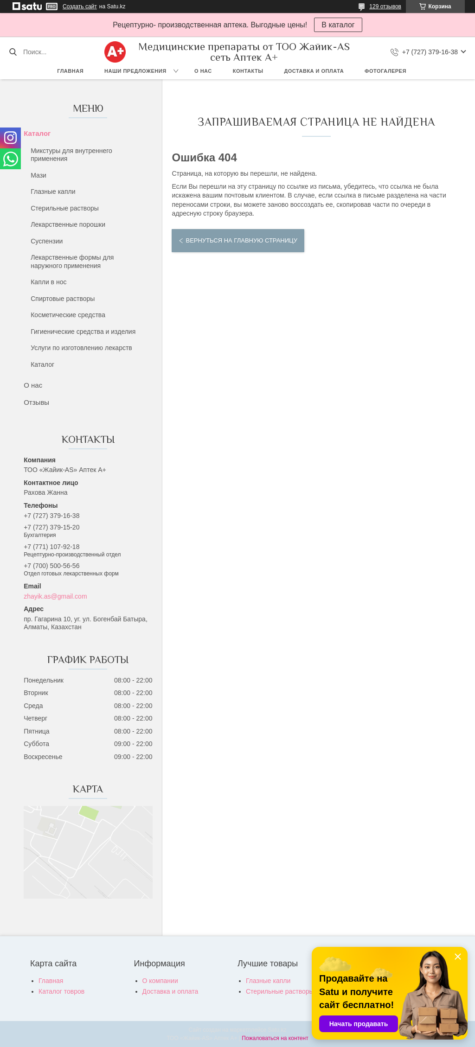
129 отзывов (385, 6)
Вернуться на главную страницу (241, 240)
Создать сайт (80, 6)
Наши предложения (135, 71)
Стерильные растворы (65, 208)
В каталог (337, 25)
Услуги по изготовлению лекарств (81, 347)
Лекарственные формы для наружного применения (72, 261)
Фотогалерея (385, 71)
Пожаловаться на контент (275, 1038)
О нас (203, 71)
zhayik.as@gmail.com (55, 596)
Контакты (248, 71)
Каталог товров (61, 991)
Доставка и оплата (314, 71)
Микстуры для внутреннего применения (71, 155)
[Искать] (12, 51)
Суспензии (47, 241)
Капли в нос (48, 282)
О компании (160, 980)
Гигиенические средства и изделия (83, 331)
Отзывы (36, 402)
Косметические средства (68, 315)
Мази (38, 175)
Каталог (37, 133)
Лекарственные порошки (68, 224)
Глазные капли (53, 191)
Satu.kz (277, 1030)
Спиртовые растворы (63, 298)
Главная (70, 71)
